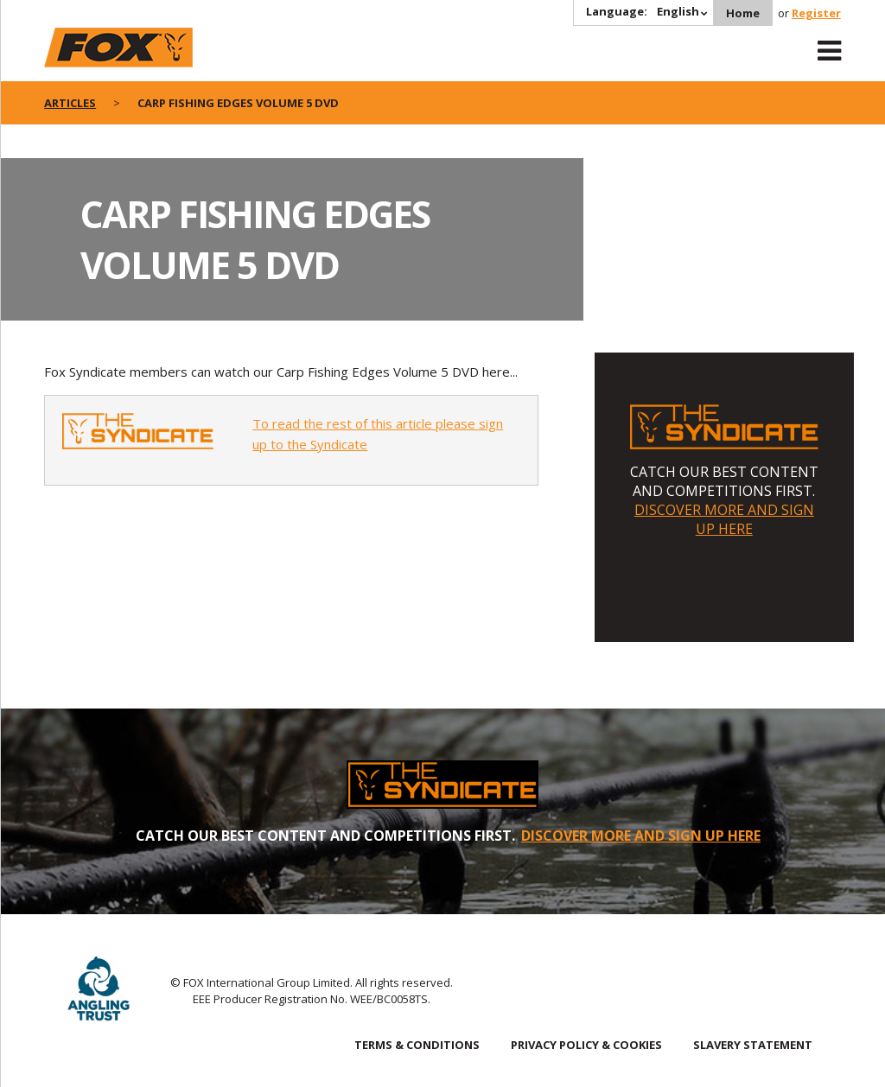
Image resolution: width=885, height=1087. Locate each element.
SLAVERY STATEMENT (752, 1044)
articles (70, 103)
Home (743, 13)
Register (816, 13)
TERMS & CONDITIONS (417, 1044)
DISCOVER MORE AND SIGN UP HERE (724, 519)
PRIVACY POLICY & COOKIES (586, 1044)
